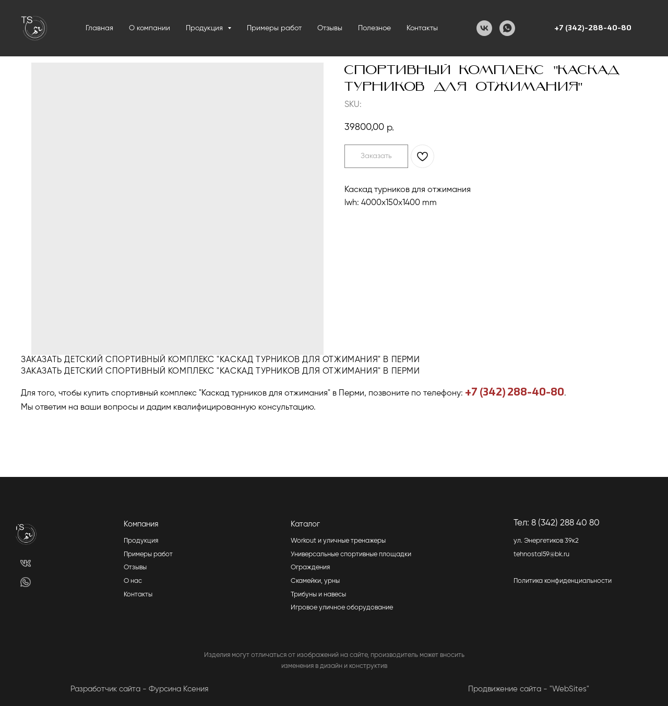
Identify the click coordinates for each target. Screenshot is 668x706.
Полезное (374, 28)
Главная (99, 28)
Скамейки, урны (315, 581)
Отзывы (329, 28)
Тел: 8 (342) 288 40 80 (557, 523)
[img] (25, 563)
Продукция (141, 540)
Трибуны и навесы (318, 594)
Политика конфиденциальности (563, 581)
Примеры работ (274, 28)
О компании (149, 28)
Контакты (422, 28)
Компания (141, 524)
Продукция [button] (205, 28)
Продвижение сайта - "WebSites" (528, 689)
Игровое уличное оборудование (342, 607)
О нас (133, 581)
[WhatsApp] (507, 28)
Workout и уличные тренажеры (338, 540)
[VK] (484, 28)
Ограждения (310, 567)
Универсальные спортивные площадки (351, 554)
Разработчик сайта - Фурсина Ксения (139, 689)
